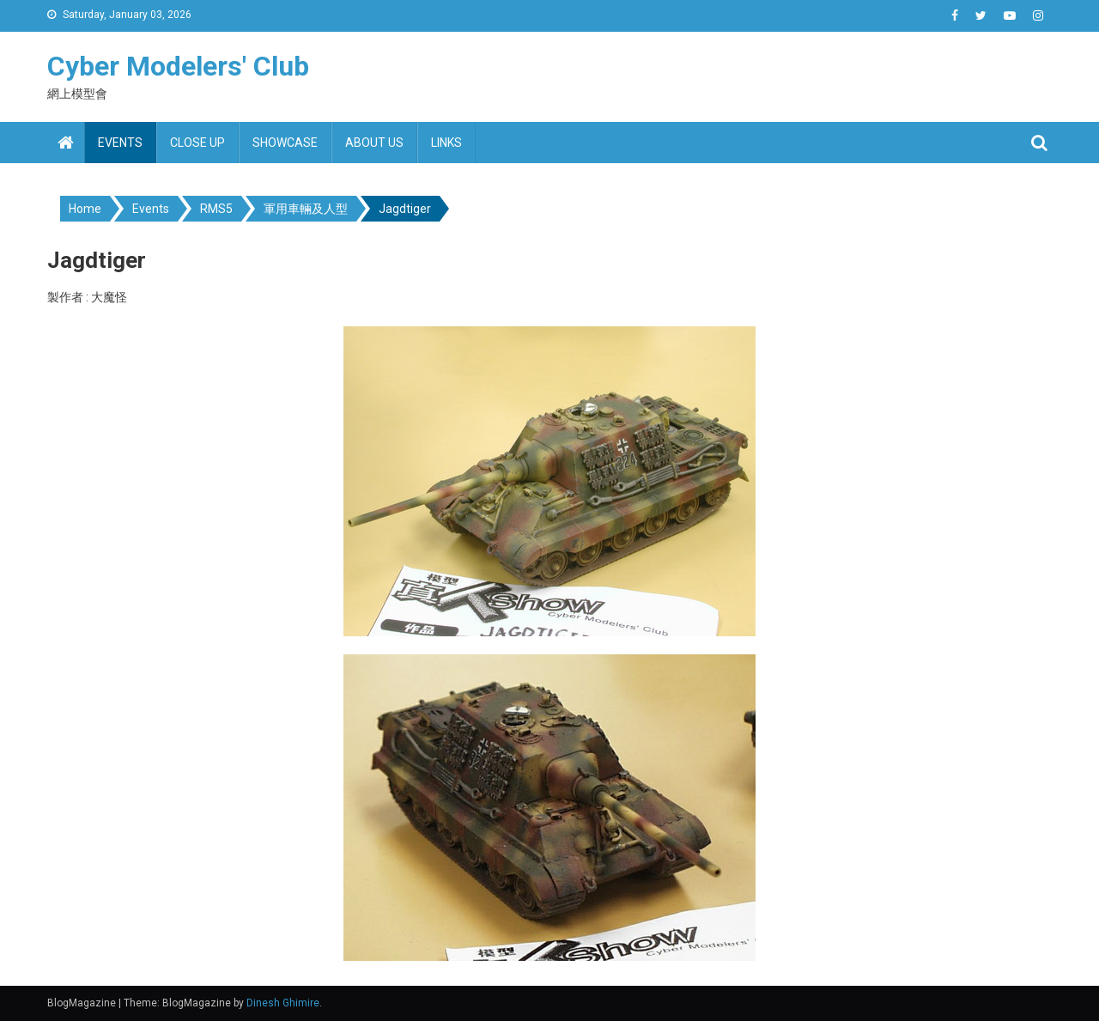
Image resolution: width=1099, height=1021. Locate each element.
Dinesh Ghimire (282, 1003)
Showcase (285, 142)
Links (446, 142)
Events (120, 142)
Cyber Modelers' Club (178, 66)
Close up (197, 142)
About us (374, 142)
